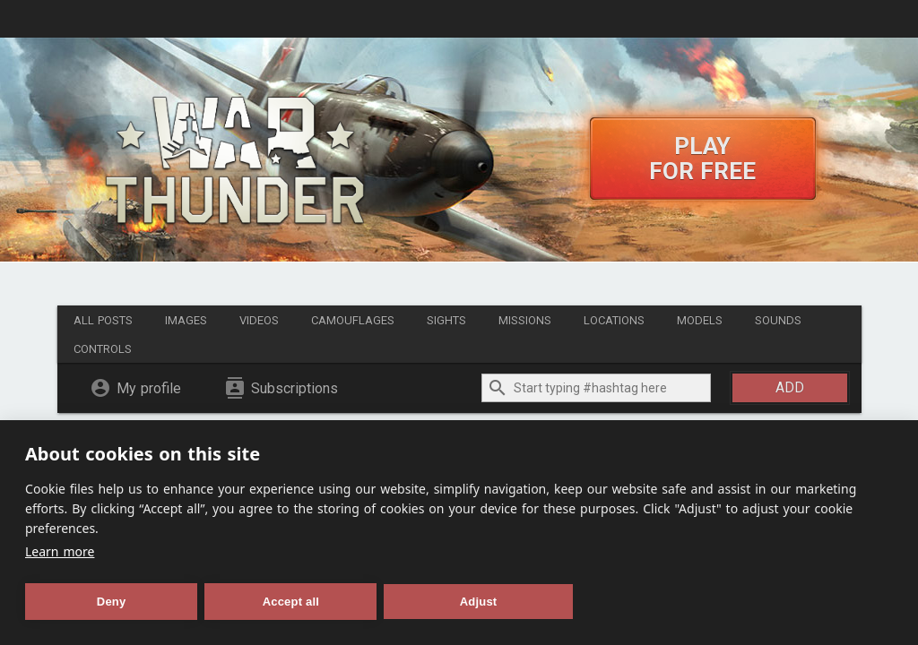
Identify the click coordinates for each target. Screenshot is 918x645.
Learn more (59, 551)
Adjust (479, 601)
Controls (103, 349)
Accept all (291, 601)
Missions (524, 320)
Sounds (778, 320)
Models (700, 320)
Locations (614, 320)
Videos (259, 320)
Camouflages (352, 320)
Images (186, 320)
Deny (111, 601)
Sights (446, 320)
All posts (103, 320)
